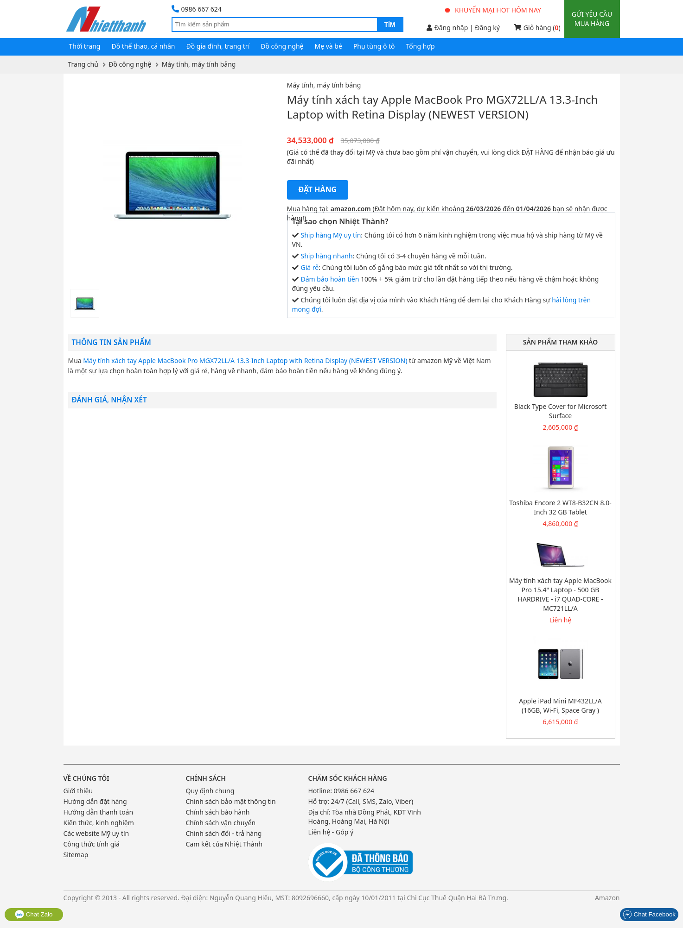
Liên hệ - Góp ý (331, 832)
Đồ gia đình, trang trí (218, 46)
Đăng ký (487, 27)
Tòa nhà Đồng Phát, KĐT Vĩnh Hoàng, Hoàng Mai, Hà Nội (364, 817)
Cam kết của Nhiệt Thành (224, 844)
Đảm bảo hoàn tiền (330, 279)
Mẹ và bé (328, 46)
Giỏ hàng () (537, 27)
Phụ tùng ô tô (374, 46)
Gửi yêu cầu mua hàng (592, 19)
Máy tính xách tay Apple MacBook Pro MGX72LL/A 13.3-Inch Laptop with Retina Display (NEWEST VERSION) (245, 360)
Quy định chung (210, 790)
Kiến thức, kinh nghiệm (99, 822)
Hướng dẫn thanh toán (99, 812)
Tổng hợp (420, 46)
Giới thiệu (78, 790)
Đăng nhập (447, 27)
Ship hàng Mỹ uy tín (331, 235)
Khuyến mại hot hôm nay (493, 10)
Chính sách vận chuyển (221, 822)
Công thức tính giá (92, 844)
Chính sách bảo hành (218, 812)
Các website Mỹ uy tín (96, 833)
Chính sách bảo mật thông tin (231, 801)
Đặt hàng (318, 189)
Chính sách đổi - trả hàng (224, 833)
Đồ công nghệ (282, 46)
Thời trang (85, 46)
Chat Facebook (649, 914)
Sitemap (76, 854)
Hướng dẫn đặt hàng (95, 801)
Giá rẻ (310, 267)
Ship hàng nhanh (327, 255)
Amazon (607, 897)
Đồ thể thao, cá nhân (143, 46)
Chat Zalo (34, 914)
